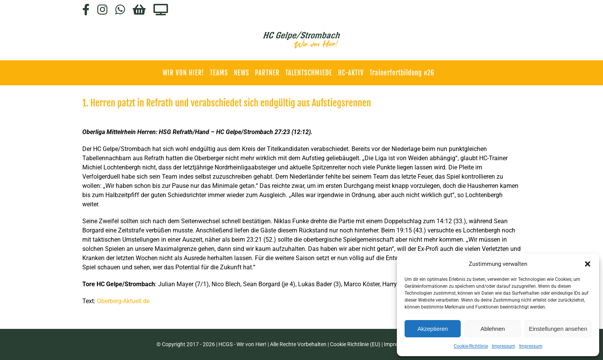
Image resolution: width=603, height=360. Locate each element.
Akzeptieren (432, 328)
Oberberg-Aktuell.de (123, 301)
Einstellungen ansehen (558, 328)
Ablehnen (492, 328)
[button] (587, 264)
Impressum (503, 346)
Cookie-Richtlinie (471, 346)
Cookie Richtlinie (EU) (355, 344)
